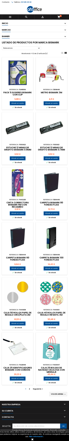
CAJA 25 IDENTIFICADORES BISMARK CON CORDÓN (17, 368)
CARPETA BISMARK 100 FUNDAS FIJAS (51, 258)
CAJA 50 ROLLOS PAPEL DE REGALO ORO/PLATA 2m (17, 313)
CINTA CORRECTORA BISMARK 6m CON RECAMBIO (17, 204)
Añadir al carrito (17, 103)
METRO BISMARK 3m (51, 92)
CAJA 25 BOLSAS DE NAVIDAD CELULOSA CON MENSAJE (51, 370)
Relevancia (21, 48)
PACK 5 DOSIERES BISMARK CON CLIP (17, 93)
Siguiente (38, 389)
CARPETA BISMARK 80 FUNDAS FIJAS (51, 203)
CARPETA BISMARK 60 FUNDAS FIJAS (17, 258)
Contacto (5, 2)
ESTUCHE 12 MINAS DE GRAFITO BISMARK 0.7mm (51, 148)
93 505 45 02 (26, 2)
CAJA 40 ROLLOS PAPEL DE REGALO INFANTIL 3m (51, 313)
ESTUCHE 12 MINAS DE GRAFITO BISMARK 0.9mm (17, 148)
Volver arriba (58, 394)
